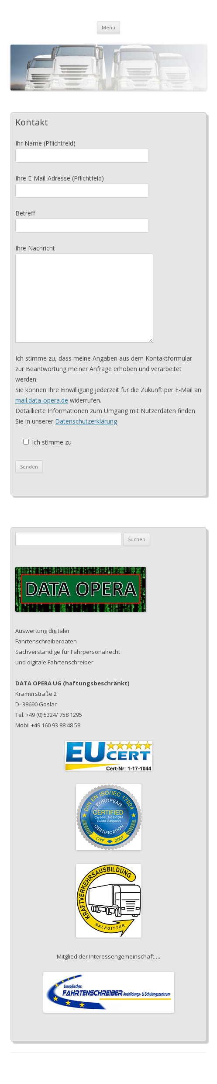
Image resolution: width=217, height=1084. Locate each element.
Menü (108, 27)
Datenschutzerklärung (86, 421)
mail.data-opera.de (41, 400)
